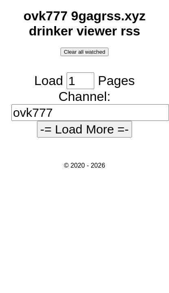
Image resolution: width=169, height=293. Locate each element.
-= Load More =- (84, 129)
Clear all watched (84, 52)
